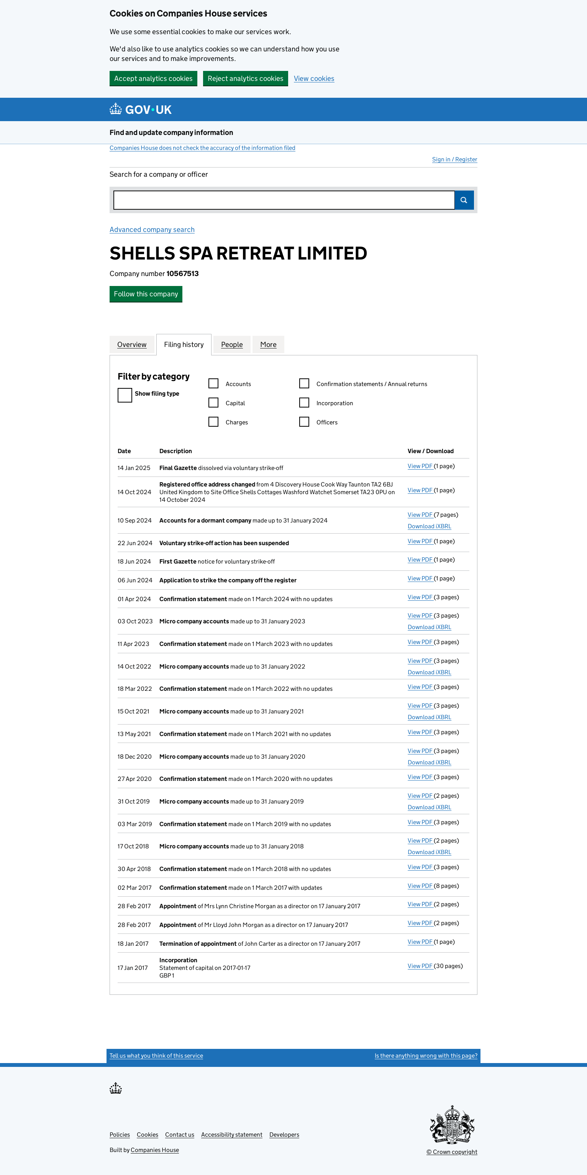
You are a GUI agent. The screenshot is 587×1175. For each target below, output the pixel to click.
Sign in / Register (454, 159)
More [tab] (268, 344)
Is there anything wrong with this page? (426, 1055)
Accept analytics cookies (153, 78)
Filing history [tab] (184, 344)
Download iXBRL (429, 526)
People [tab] (232, 344)
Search (464, 200)
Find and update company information (171, 132)
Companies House (155, 1150)
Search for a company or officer (159, 174)
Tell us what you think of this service (156, 1055)
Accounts (229, 385)
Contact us (179, 1134)
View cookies (314, 78)
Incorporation (326, 404)
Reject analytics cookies (246, 78)
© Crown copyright (451, 1151)
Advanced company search (152, 229)
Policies (120, 1134)
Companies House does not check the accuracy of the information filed (202, 147)
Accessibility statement (231, 1134)
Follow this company (146, 293)
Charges (228, 423)
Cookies (147, 1134)
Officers (318, 423)
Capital (226, 404)
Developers (284, 1134)
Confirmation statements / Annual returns (363, 385)
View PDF (421, 466)
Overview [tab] (132, 344)
